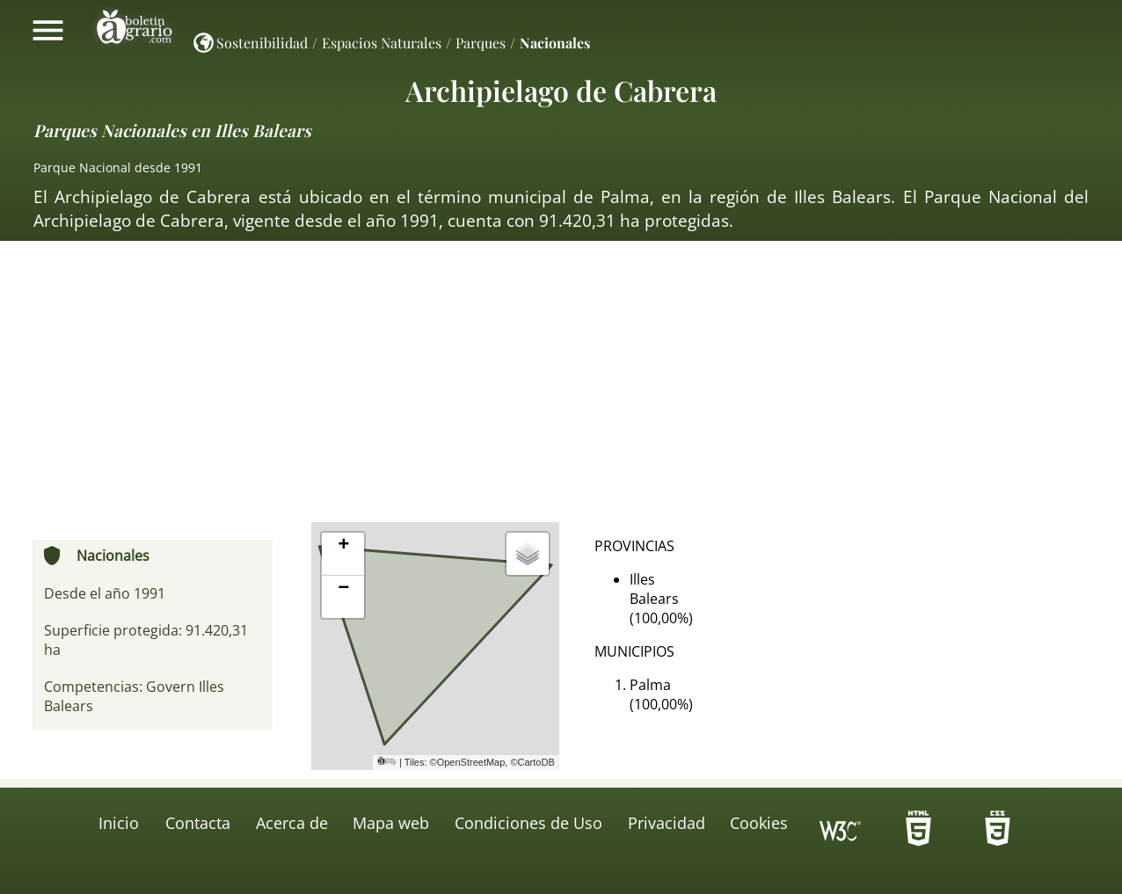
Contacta (197, 822)
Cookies (759, 822)
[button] (343, 554)
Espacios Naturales (381, 42)
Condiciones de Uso (528, 822)
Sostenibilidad (262, 42)
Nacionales (555, 42)
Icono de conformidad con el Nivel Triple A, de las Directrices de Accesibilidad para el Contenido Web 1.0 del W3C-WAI (840, 833)
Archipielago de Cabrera (561, 90)
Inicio (118, 822)
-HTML (919, 833)
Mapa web (391, 822)
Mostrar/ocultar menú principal (48, 30)
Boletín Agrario (134, 30)
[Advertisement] (561, 390)
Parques (480, 42)
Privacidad (666, 822)
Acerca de (292, 822)
